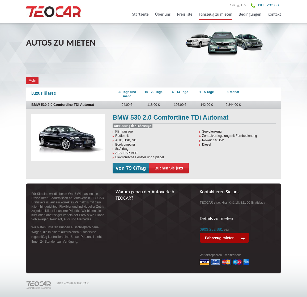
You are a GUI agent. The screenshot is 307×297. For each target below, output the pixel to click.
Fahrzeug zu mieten (215, 14)
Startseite (140, 14)
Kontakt (274, 14)
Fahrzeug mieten (220, 238)
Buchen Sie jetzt (169, 168)
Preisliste (185, 14)
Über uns (163, 14)
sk (232, 5)
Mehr (32, 80)
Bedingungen (250, 14)
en (243, 5)
